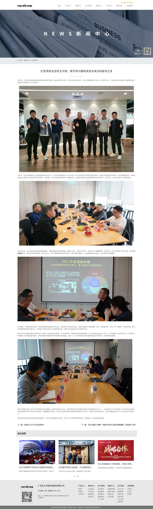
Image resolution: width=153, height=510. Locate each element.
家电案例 (101, 495)
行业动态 (91, 492)
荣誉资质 (120, 495)
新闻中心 (78, 6)
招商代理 (119, 6)
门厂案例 (101, 500)
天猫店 (129, 490)
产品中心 (68, 6)
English (130, 2)
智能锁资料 (111, 490)
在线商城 (130, 486)
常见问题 (111, 497)
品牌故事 (120, 492)
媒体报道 (91, 495)
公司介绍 (120, 490)
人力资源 (120, 500)
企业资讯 (34, 60)
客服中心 (99, 6)
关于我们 (109, 6)
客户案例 (88, 6)
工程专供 (81, 495)
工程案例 (101, 490)
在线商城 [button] (129, 6)
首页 (59, 6)
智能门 (80, 490)
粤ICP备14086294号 (95, 508)
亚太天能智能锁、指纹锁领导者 (24, 6)
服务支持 (111, 495)
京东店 (129, 492)
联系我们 (120, 502)
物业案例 (101, 492)
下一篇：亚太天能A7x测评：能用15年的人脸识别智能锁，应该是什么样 (108, 425)
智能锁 (80, 492)
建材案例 (101, 497)
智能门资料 (111, 492)
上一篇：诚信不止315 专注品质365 (31, 425)
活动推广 (91, 497)
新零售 (129, 495)
